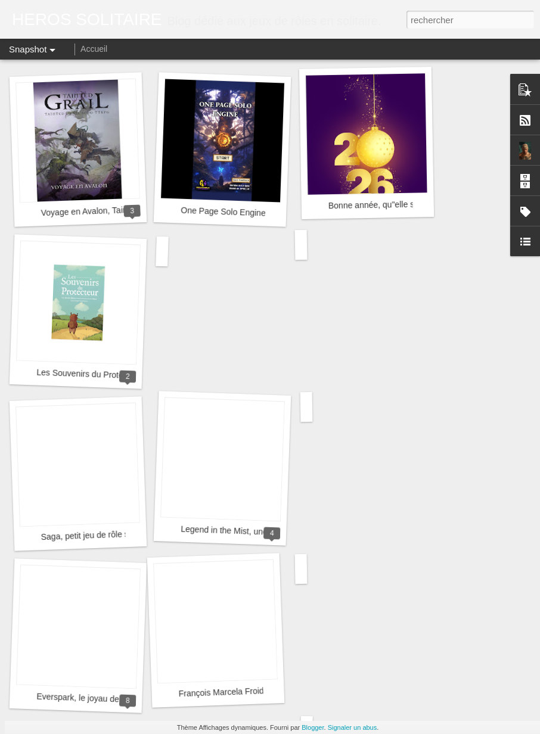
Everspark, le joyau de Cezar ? (93, 698)
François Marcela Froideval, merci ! (243, 692)
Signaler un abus (352, 727)
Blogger (313, 727)
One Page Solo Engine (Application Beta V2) (263, 213)
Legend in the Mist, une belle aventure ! (254, 531)
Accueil (93, 49)
